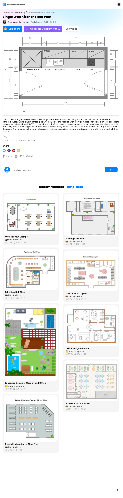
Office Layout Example (17, 237)
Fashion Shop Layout (76, 293)
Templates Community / (15, 13)
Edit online (12, 28)
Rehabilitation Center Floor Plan (21, 444)
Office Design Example (77, 348)
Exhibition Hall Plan (15, 292)
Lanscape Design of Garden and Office (25, 383)
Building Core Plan (75, 238)
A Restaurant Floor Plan (78, 403)
